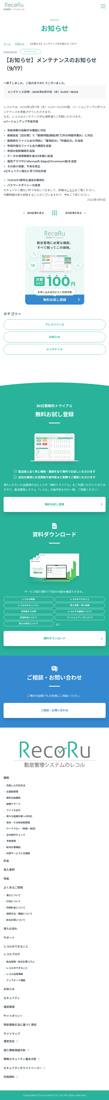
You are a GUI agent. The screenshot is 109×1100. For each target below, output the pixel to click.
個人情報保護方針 (15, 1050)
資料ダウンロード (54, 638)
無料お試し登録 (54, 504)
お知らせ (19, 43)
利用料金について (15, 907)
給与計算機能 (13, 847)
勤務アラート (13, 803)
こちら (71, 190)
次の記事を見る (73, 212)
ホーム (7, 43)
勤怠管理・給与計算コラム (20, 961)
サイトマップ (12, 1034)
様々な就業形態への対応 (19, 816)
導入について (13, 895)
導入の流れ (10, 928)
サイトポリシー (13, 1016)
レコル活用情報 (14, 974)
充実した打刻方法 (15, 785)
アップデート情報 (15, 980)
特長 (6, 878)
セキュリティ (12, 998)
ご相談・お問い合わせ (54, 710)
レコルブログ (12, 954)
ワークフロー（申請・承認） (21, 828)
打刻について (13, 901)
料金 (6, 861)
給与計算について (15, 919)
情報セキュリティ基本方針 (20, 1059)
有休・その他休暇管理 (18, 822)
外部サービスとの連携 (18, 853)
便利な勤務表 (13, 797)
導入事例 (9, 869)
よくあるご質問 (13, 887)
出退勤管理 (12, 791)
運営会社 (9, 1041)
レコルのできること (16, 946)
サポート (9, 937)
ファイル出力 (13, 810)
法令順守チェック (15, 834)
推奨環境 (9, 1007)
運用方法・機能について (19, 913)
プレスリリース (54, 324)
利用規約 (9, 1077)
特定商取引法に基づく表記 (20, 1024)
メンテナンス (30, 51)
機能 (6, 778)
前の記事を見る (35, 212)
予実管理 (11, 841)
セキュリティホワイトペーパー (23, 1068)
